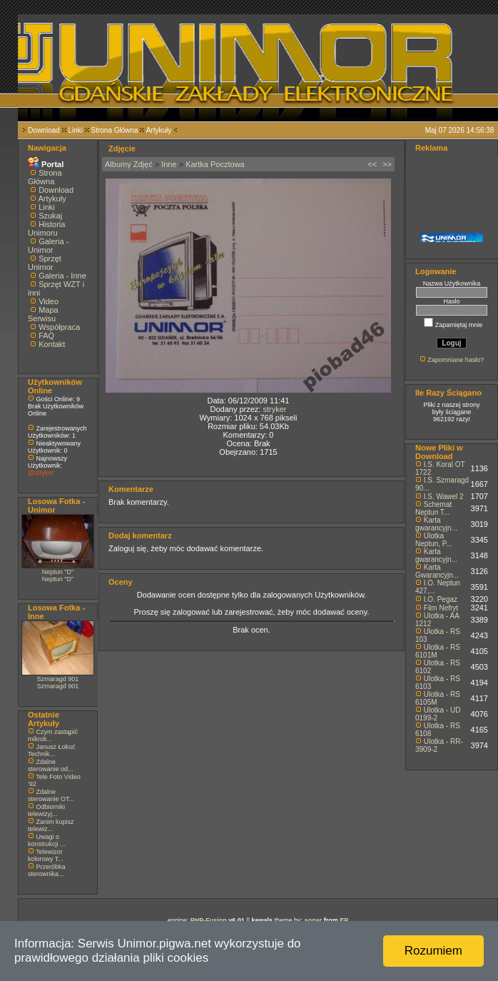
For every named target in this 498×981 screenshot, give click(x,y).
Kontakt (52, 344)
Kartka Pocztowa (215, 164)
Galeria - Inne (62, 275)
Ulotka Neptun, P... (433, 540)
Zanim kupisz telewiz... (51, 825)
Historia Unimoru (46, 228)
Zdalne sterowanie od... (50, 765)
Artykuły (159, 130)
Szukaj (50, 215)
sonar (313, 920)
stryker (274, 409)
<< (372, 164)
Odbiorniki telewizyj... (46, 810)
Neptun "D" (57, 571)
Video (49, 301)
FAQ (46, 335)
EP (344, 920)
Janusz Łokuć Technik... (52, 750)
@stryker (41, 472)
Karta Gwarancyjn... (437, 571)
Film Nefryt (441, 608)
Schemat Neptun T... (433, 508)
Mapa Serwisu (43, 314)
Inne (168, 164)
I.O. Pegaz (440, 599)
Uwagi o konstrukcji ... (47, 840)
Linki (75, 130)
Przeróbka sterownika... (47, 870)
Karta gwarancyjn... (436, 524)
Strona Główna (114, 130)
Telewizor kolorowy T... (45, 855)
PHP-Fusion (208, 920)
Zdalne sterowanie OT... (51, 795)
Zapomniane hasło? (455, 359)
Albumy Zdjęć (129, 164)
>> (387, 164)
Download (43, 130)
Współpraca (59, 327)
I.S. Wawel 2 (444, 496)
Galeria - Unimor (48, 245)
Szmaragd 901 (58, 679)
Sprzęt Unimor (44, 262)
